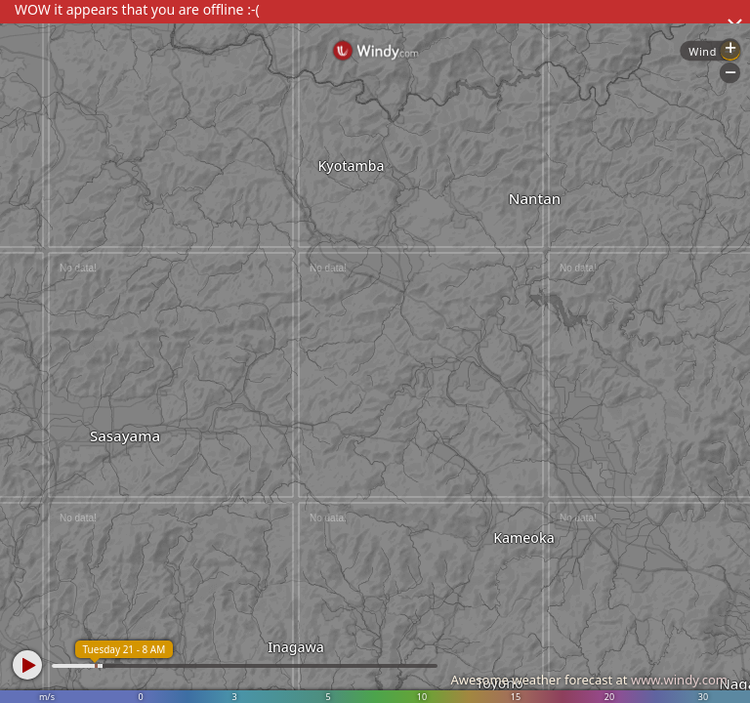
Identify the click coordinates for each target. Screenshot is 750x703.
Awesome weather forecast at (589, 679)
